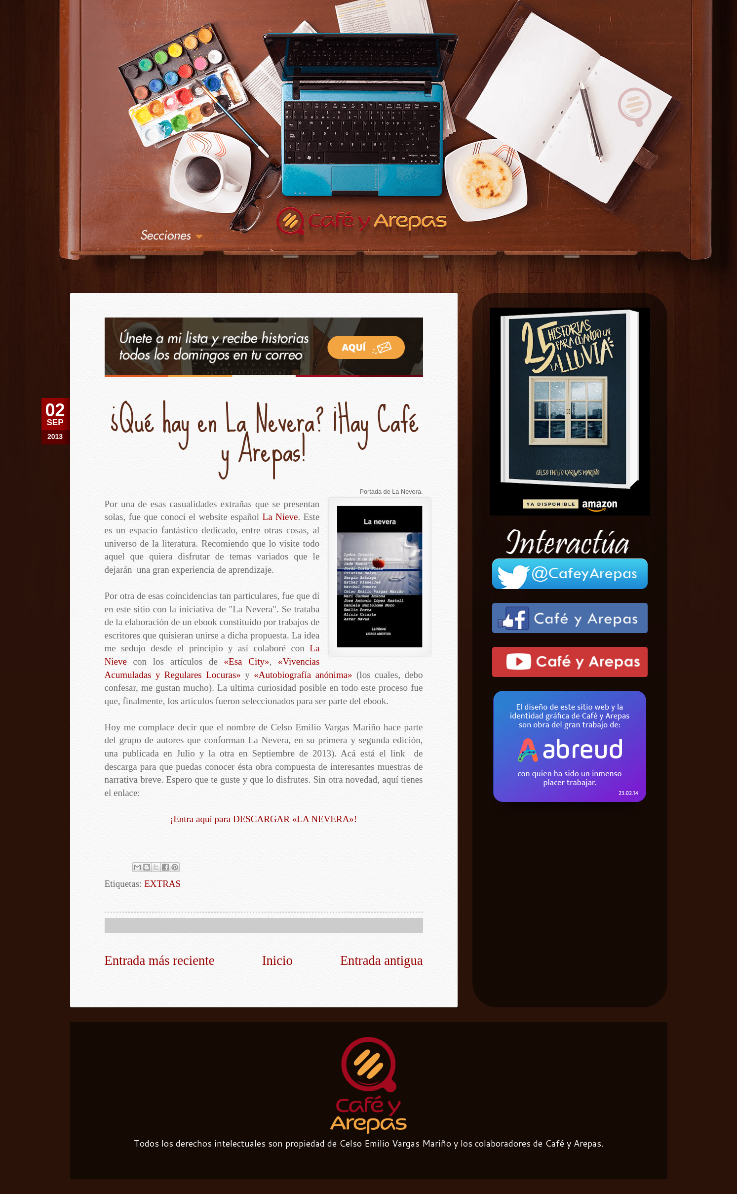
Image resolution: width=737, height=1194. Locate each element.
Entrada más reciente (160, 960)
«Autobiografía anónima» (303, 675)
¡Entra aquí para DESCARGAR (263, 819)
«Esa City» (248, 661)
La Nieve (281, 517)
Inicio (277, 960)
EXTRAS (162, 883)
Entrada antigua (381, 960)
